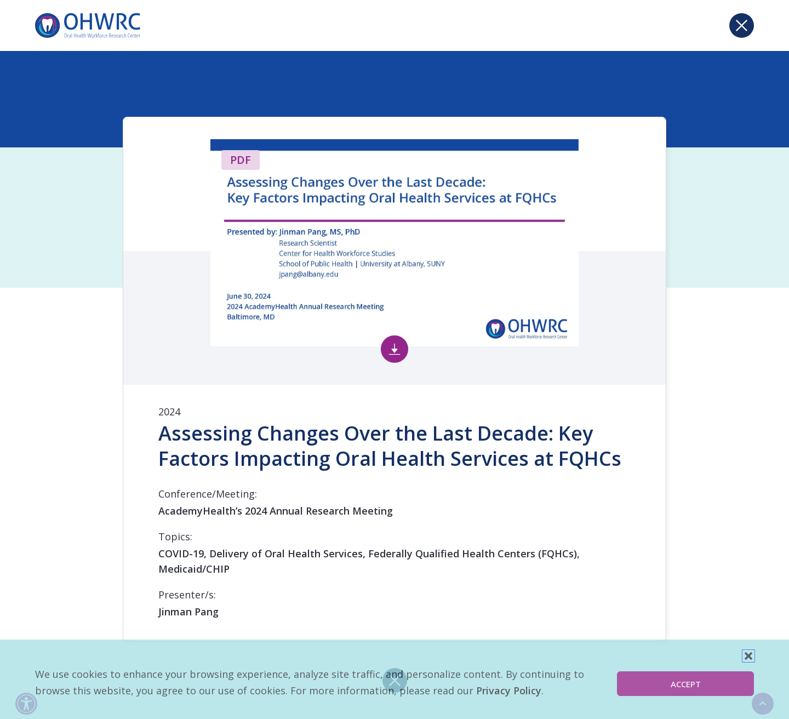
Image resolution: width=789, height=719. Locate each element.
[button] (748, 655)
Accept (686, 683)
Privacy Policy (508, 690)
